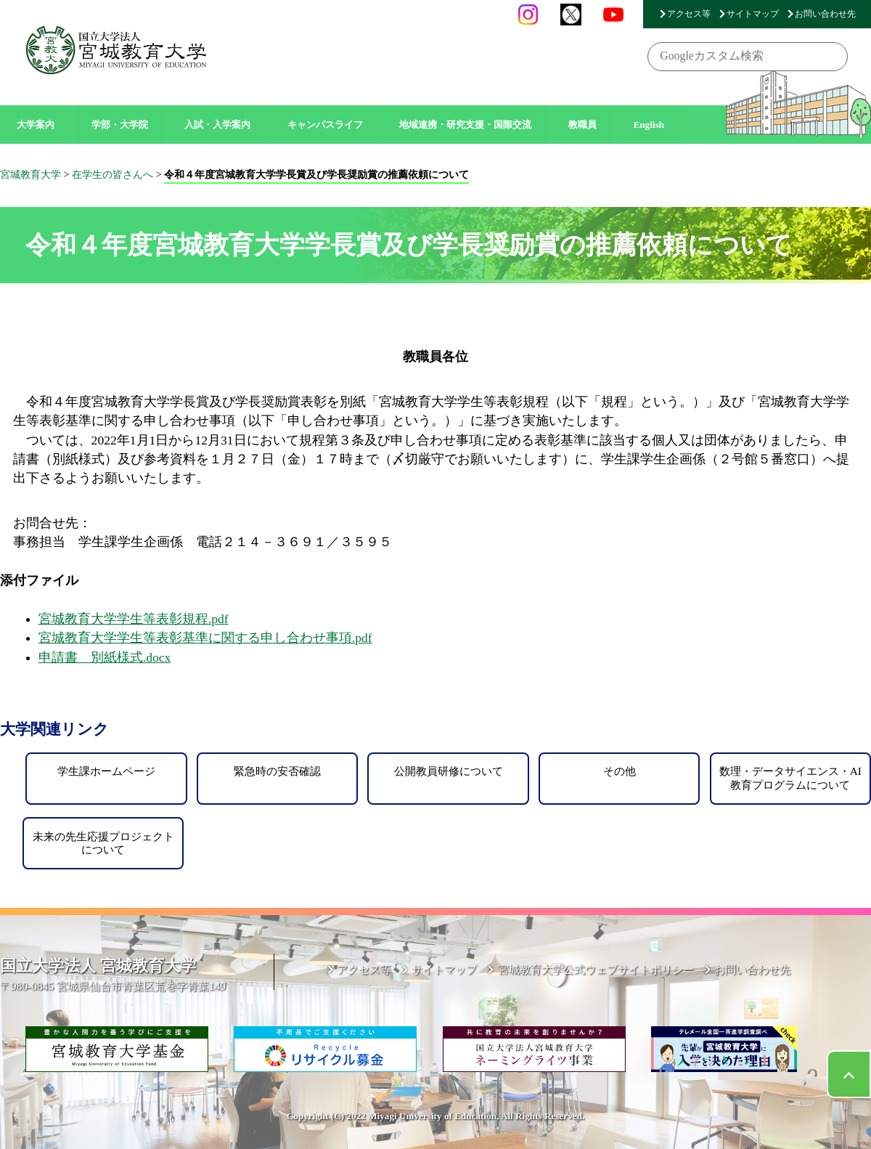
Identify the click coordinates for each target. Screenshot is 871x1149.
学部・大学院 (119, 124)
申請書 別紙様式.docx (104, 657)
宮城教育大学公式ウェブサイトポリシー (596, 969)
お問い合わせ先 (825, 14)
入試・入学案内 (217, 124)
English (649, 124)
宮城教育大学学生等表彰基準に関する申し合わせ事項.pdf (205, 637)
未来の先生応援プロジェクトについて (103, 843)
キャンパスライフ (325, 124)
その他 (619, 771)
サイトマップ (753, 14)
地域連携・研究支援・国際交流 (465, 124)
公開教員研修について (448, 771)
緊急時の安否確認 (277, 771)
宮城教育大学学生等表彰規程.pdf (133, 619)
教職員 (582, 124)
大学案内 (35, 124)
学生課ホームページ (106, 771)
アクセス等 (689, 14)
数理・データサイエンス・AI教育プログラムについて (790, 777)
